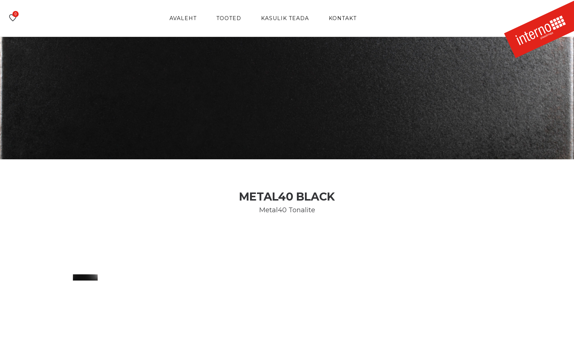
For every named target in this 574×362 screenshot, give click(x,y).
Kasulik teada (285, 18)
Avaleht (183, 18)
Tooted (228, 18)
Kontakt (343, 18)
